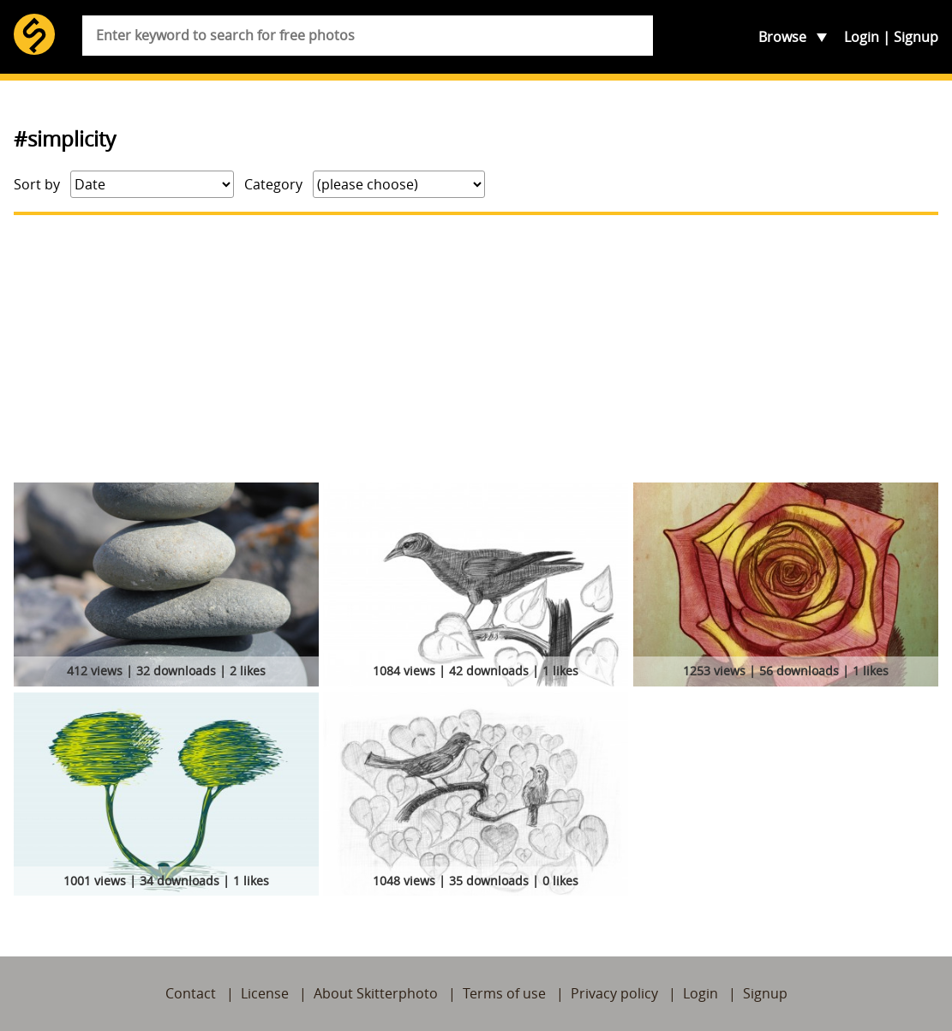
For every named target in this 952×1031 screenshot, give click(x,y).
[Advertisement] (476, 349)
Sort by (37, 184)
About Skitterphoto (376, 993)
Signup (916, 36)
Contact (190, 993)
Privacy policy (614, 993)
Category (273, 184)
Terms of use (504, 993)
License (265, 993)
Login (861, 36)
